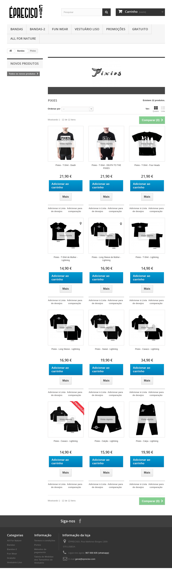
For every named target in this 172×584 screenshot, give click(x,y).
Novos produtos (24, 63)
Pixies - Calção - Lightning (106, 441)
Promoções (115, 29)
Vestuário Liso (87, 29)
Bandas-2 (37, 29)
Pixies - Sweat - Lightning (106, 349)
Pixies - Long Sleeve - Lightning (65, 349)
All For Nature (23, 38)
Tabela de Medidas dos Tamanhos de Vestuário (44, 559)
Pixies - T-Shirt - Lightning (147, 257)
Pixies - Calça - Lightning (147, 441)
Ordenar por (54, 108)
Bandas (16, 29)
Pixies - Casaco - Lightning (147, 349)
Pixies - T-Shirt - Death (66, 165)
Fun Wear (60, 29)
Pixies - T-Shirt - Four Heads (147, 165)
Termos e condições (44, 540)
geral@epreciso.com (85, 559)
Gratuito (140, 29)
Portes (37, 545)
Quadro (156, 109)
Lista (163, 109)
